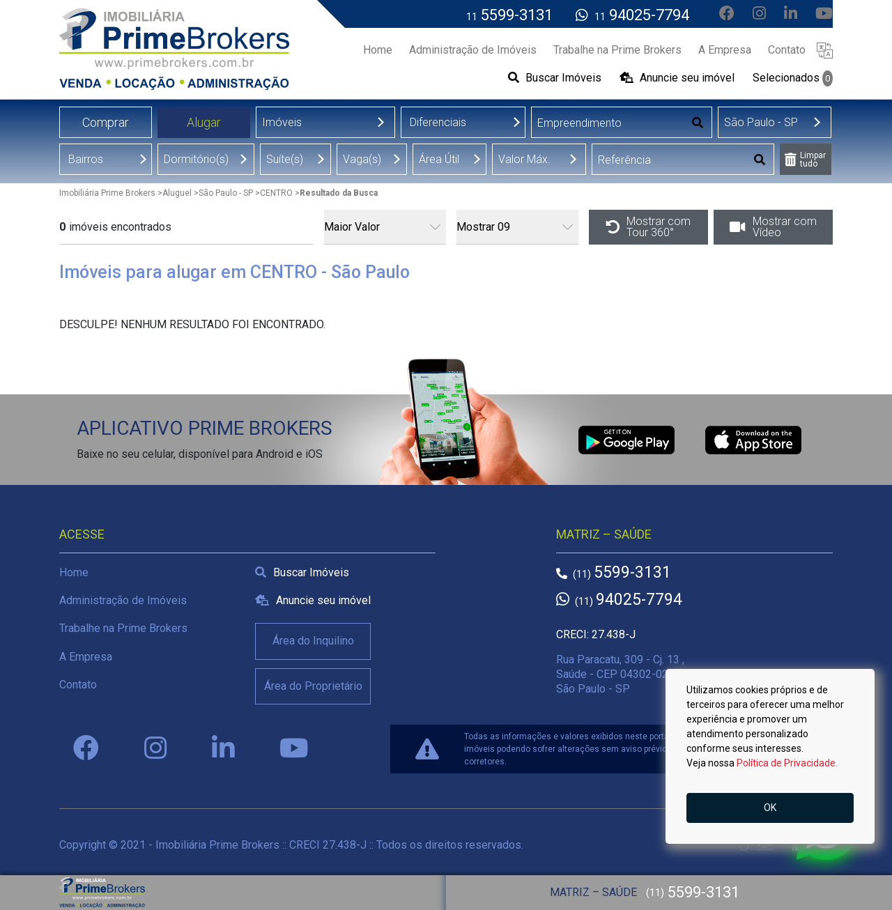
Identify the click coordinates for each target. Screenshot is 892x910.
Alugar (204, 122)
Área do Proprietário (313, 686)
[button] (825, 49)
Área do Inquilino (313, 640)
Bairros (85, 159)
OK (770, 807)
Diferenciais (438, 122)
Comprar (105, 122)
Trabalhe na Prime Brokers (123, 628)
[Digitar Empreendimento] (608, 123)
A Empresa (85, 656)
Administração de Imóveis (123, 600)
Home (74, 572)
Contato (78, 684)
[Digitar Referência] (669, 160)
